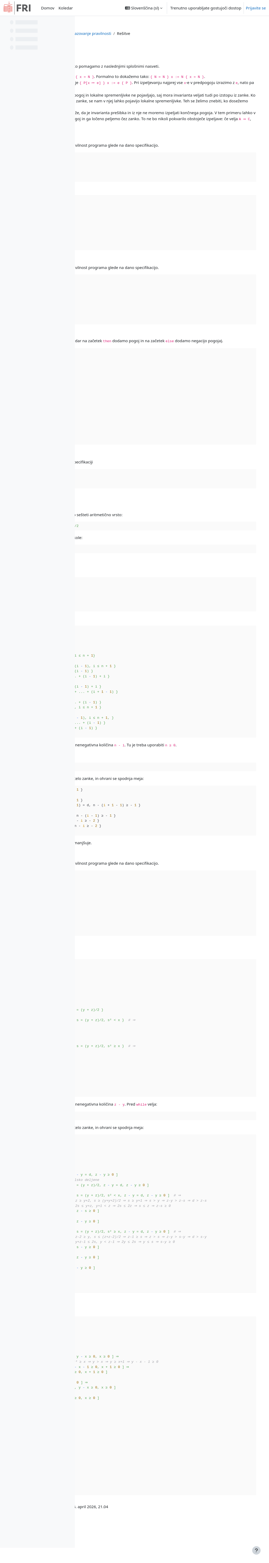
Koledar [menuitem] (66, 7)
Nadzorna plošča (109, 33)
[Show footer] (256, 1550)
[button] (144, 8)
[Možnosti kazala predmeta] (68, 23)
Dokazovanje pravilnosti (164, 33)
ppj (133, 33)
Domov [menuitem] (47, 7)
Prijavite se (256, 7)
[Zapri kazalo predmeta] (5, 23)
